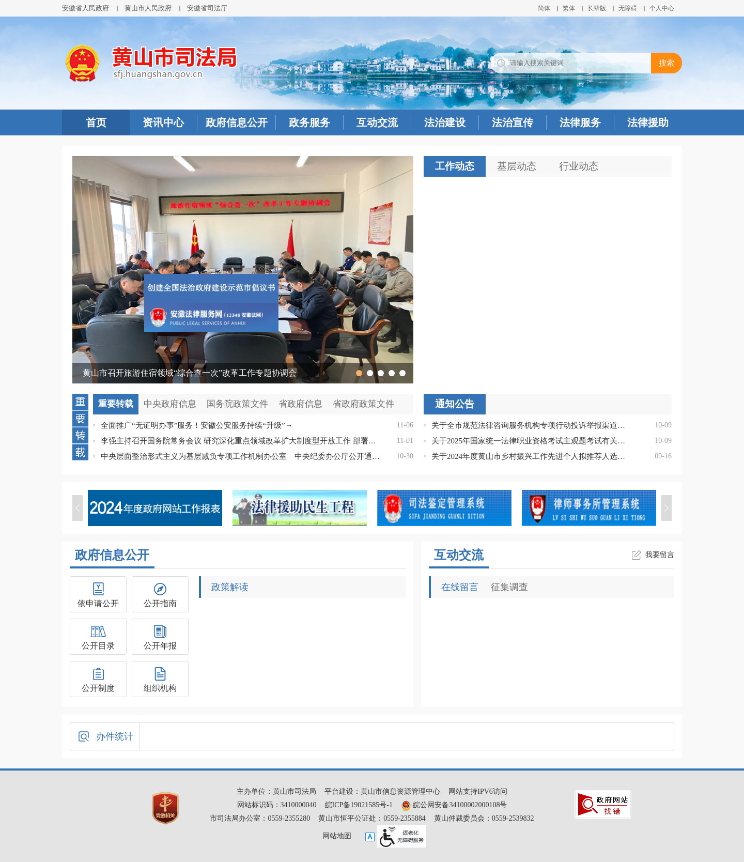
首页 (96, 122)
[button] (596, 8)
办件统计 (114, 736)
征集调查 (509, 587)
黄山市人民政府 (148, 8)
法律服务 (580, 122)
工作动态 (454, 166)
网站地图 (336, 836)
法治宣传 (512, 122)
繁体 (569, 8)
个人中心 (661, 8)
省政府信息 (300, 404)
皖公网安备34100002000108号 (454, 805)
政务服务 (309, 122)
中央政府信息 (170, 404)
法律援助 (648, 122)
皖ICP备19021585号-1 (359, 805)
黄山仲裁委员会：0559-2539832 (484, 818)
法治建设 (445, 122)
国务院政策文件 (237, 404)
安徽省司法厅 (207, 8)
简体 (544, 8)
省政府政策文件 (363, 404)
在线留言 (459, 587)
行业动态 (578, 166)
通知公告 (454, 403)
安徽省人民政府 (85, 8)
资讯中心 (163, 122)
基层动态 (516, 166)
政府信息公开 (237, 122)
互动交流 (377, 122)
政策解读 (230, 587)
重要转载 (115, 404)
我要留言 (659, 555)
